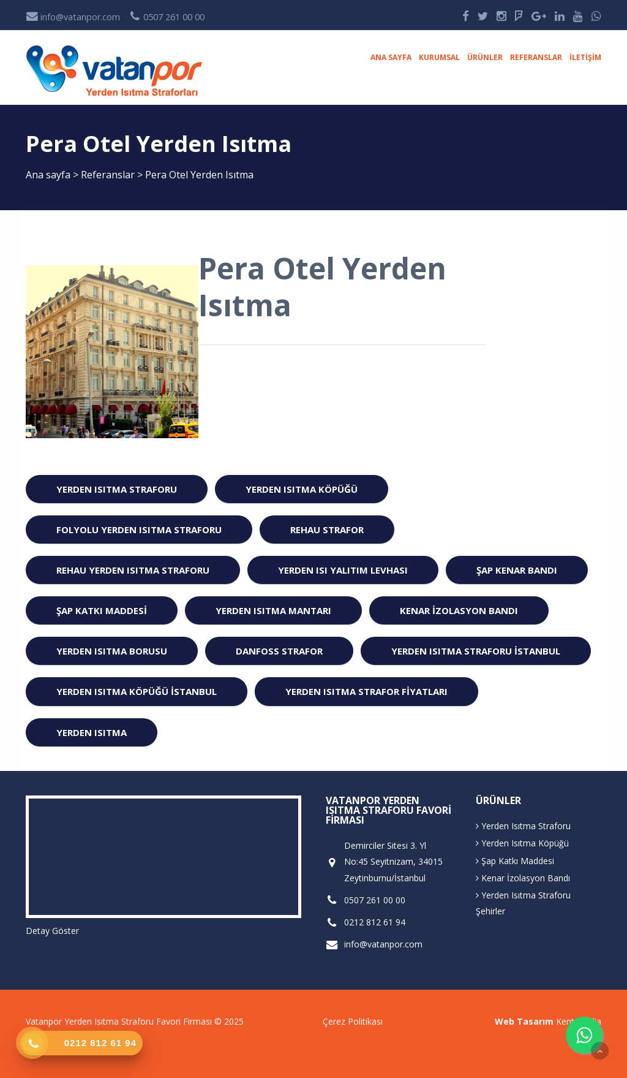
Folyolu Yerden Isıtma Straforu (139, 529)
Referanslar (536, 57)
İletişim (585, 57)
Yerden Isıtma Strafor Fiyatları (366, 691)
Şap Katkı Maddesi (101, 610)
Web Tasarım (524, 1021)
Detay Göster (52, 930)
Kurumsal (439, 57)
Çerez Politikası (353, 1021)
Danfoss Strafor (279, 651)
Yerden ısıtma (91, 732)
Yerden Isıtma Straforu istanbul (475, 651)
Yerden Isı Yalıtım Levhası (343, 570)
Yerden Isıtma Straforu (116, 489)
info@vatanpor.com (73, 17)
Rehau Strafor (327, 529)
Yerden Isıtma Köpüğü (302, 489)
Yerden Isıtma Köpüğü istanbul (136, 691)
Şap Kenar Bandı (516, 570)
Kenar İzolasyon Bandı (459, 610)
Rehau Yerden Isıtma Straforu (132, 570)
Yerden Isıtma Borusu (111, 651)
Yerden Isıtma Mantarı (273, 610)
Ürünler (485, 57)
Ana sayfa (390, 57)
